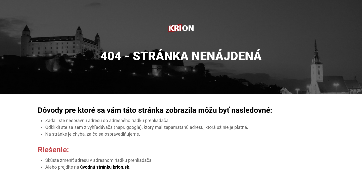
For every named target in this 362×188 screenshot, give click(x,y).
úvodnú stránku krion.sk (104, 167)
